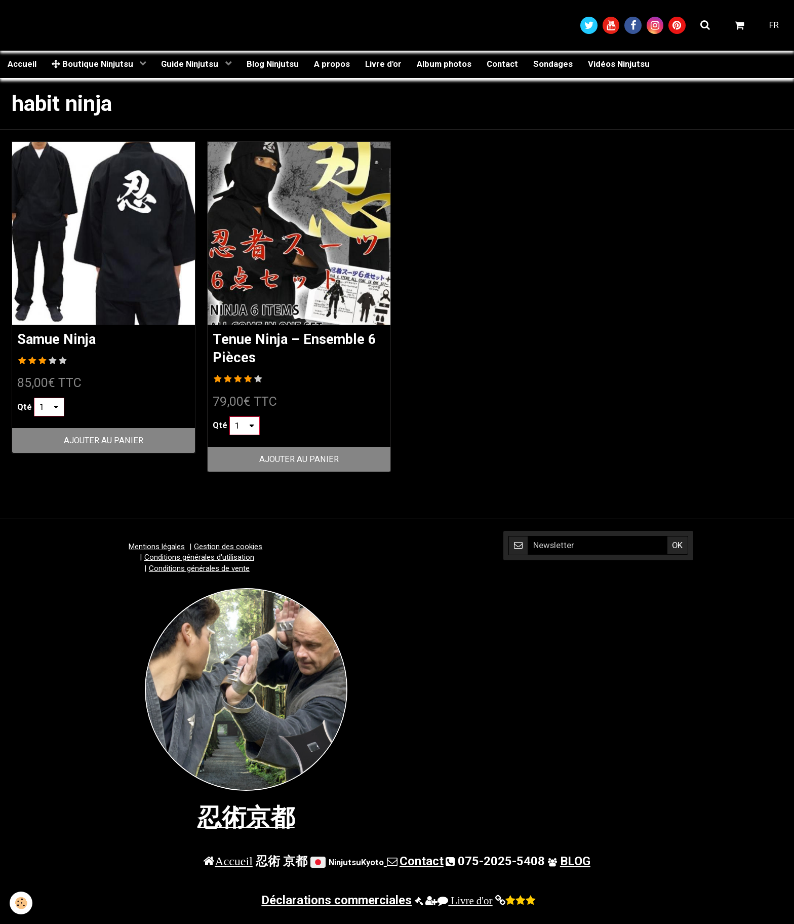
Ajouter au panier (103, 442)
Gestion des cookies (228, 548)
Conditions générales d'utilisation (199, 558)
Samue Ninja (59, 340)
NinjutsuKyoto (356, 864)
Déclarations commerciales (336, 902)
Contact (502, 64)
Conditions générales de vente (199, 569)
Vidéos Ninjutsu (619, 64)
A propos (332, 64)
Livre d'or (383, 64)
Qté (24, 408)
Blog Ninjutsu (273, 64)
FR (774, 25)
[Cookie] (21, 903)
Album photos (444, 64)
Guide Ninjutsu (190, 64)
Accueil (22, 64)
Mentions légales (157, 548)
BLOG (575, 863)
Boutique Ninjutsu (93, 64)
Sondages (553, 64)
